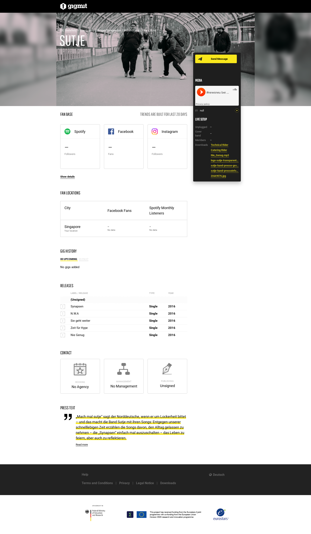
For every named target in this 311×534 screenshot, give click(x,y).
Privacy (124, 483)
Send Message (219, 58)
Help (85, 474)
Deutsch (219, 475)
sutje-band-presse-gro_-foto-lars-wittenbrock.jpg (225, 165)
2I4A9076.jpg (218, 175)
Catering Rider (219, 150)
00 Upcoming (69, 259)
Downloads (168, 483)
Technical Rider (219, 144)
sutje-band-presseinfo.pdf (225, 170)
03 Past (83, 259)
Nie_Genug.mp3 (220, 155)
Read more (82, 444)
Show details (67, 176)
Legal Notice (145, 483)
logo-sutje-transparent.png (225, 160)
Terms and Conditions (97, 483)
